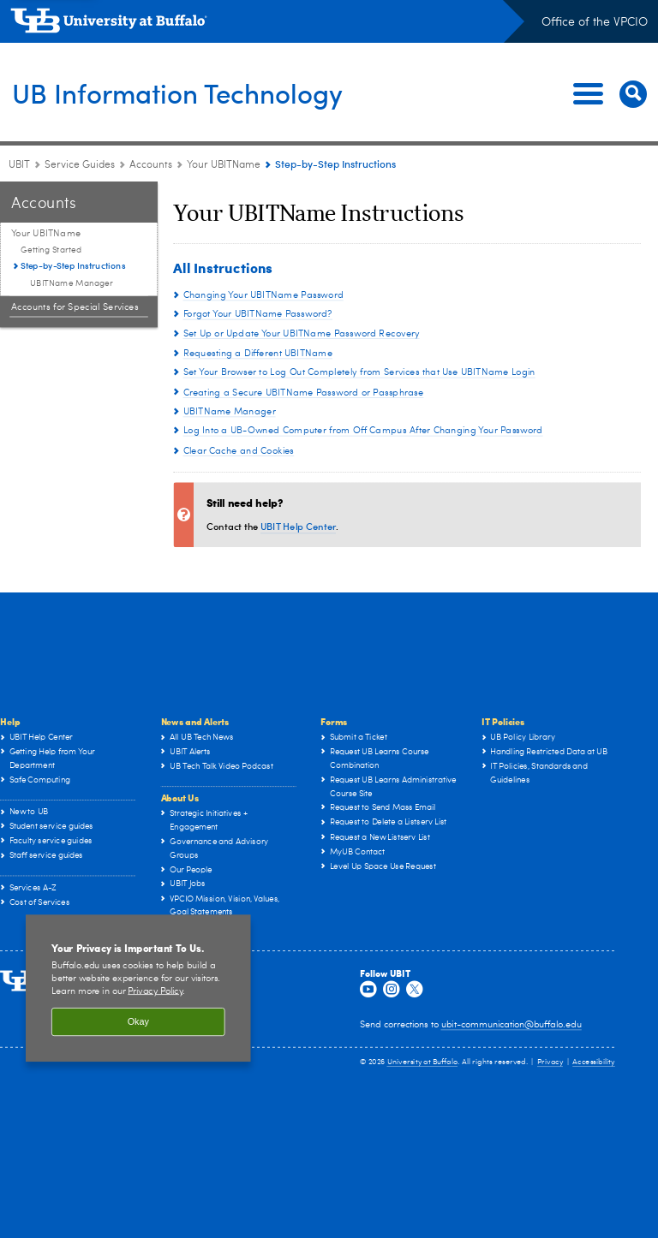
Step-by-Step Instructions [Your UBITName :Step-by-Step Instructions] (73, 265)
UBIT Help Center (298, 526)
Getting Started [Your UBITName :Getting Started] (51, 250)
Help (10, 721)
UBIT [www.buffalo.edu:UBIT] (19, 165)
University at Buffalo (422, 1063)
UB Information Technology (201, 92)
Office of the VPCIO (594, 22)
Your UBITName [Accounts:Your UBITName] (225, 165)
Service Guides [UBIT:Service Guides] (80, 165)
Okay (138, 1022)
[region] (138, 988)
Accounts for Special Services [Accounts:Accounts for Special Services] (75, 307)
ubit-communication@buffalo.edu (511, 1025)
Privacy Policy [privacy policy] (155, 991)
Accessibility (593, 1063)
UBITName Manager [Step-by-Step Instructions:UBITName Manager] (71, 283)
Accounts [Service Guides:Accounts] (150, 165)
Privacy (550, 1063)
